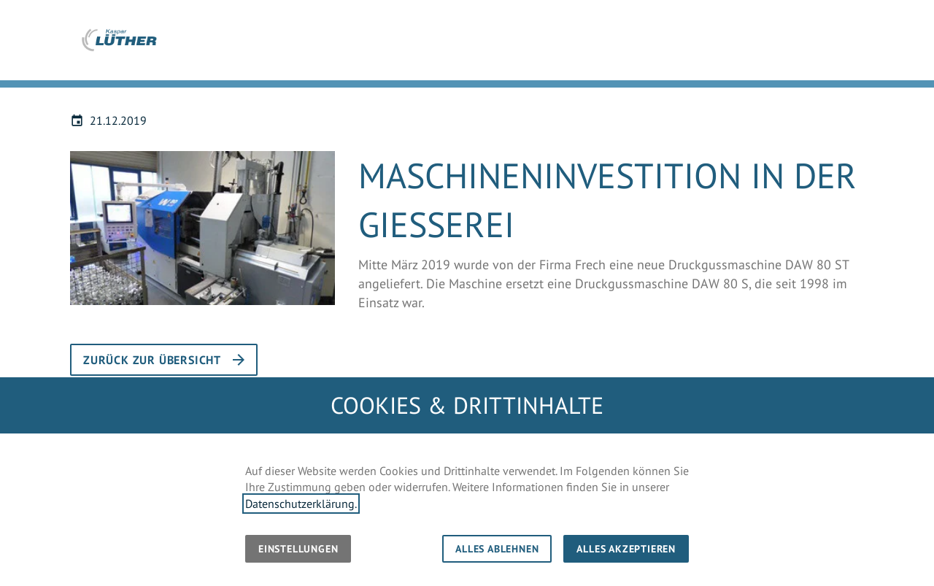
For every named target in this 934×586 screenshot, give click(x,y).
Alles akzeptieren (626, 548)
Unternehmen (586, 45)
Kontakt (894, 45)
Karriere (832, 45)
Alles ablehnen (497, 548)
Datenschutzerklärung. (301, 503)
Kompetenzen (682, 45)
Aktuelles (765, 45)
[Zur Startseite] (119, 40)
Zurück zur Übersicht (152, 359)
